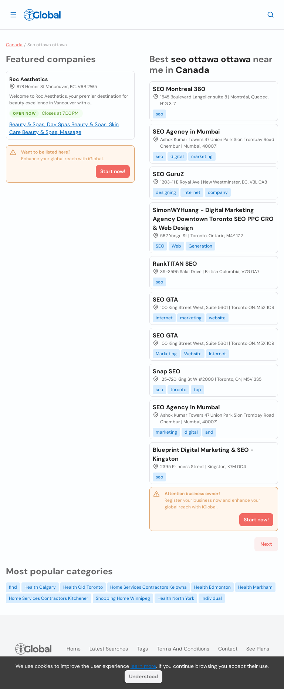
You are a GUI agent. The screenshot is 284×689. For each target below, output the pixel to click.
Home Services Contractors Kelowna (148, 587)
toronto (178, 390)
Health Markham (255, 587)
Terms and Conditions (183, 648)
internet (191, 192)
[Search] (270, 14)
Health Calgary (40, 587)
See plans (257, 648)
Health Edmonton (212, 587)
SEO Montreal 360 (179, 89)
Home (74, 648)
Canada (14, 45)
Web (176, 246)
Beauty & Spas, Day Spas (40, 124)
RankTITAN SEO (175, 264)
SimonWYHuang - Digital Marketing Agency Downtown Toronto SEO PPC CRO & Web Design (213, 219)
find (13, 587)
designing (166, 192)
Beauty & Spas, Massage (51, 132)
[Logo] (42, 14)
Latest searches (108, 648)
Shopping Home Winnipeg (123, 598)
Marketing (166, 354)
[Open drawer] (13, 14)
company (218, 192)
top (197, 390)
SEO (160, 246)
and (209, 432)
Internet (217, 354)
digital (177, 156)
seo (159, 114)
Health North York (176, 598)
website (217, 318)
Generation (200, 246)
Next (266, 544)
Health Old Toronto (83, 587)
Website (193, 354)
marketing (202, 156)
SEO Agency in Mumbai (186, 131)
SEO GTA (165, 299)
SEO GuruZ (168, 174)
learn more (143, 666)
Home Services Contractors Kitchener (48, 598)
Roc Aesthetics (28, 79)
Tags (142, 648)
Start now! (112, 171)
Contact (227, 648)
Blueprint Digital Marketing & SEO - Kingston (203, 454)
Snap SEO (166, 371)
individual (212, 598)
